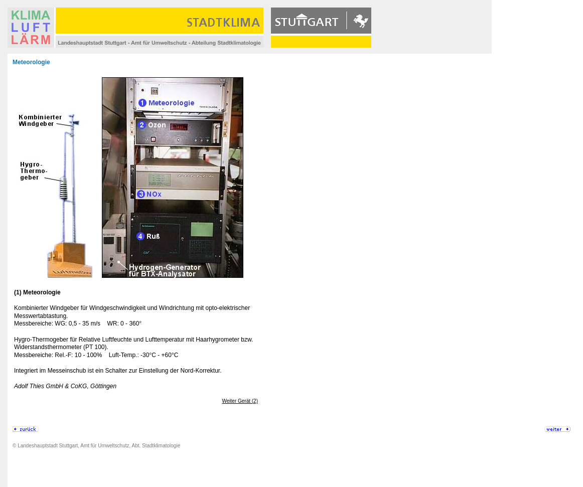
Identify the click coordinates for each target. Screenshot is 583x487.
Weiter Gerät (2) (240, 401)
